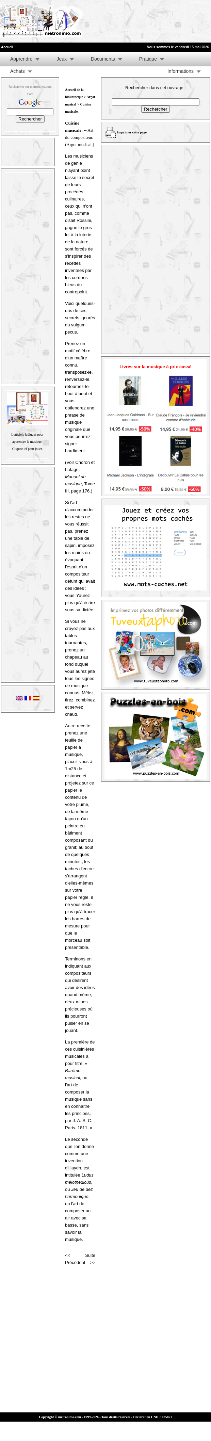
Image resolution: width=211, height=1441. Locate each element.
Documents (103, 59)
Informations (180, 71)
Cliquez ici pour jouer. (27, 449)
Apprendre (21, 59)
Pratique (148, 59)
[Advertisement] (106, 21)
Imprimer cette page (132, 132)
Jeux (61, 59)
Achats (17, 71)
